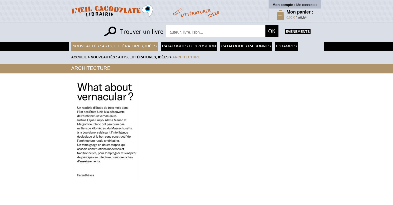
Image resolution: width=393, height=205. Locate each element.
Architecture (186, 57)
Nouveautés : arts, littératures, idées (114, 46)
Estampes (286, 46)
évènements (298, 32)
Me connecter (307, 5)
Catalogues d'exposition (189, 46)
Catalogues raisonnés (246, 46)
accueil (79, 57)
